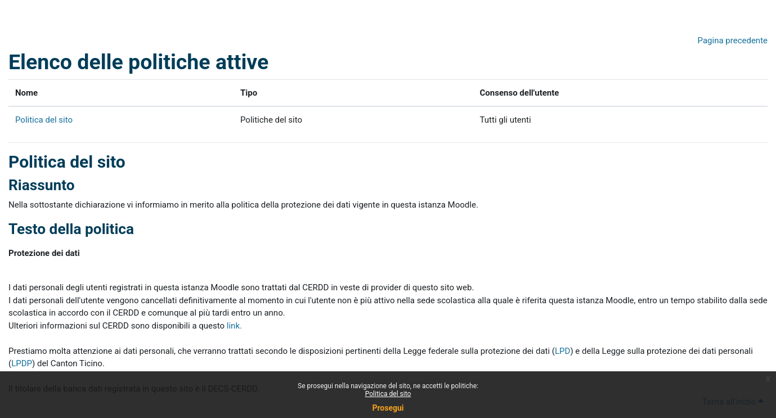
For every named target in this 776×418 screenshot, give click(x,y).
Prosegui (387, 407)
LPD (562, 351)
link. (234, 326)
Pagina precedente (733, 40)
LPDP (21, 363)
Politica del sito (388, 394)
